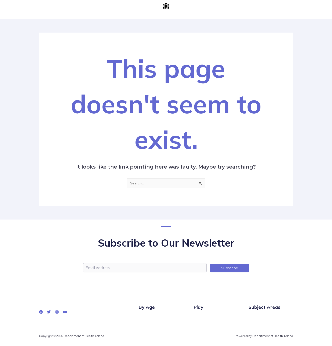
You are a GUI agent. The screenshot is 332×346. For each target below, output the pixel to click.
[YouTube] (65, 312)
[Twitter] (49, 312)
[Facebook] (41, 312)
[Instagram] (57, 312)
